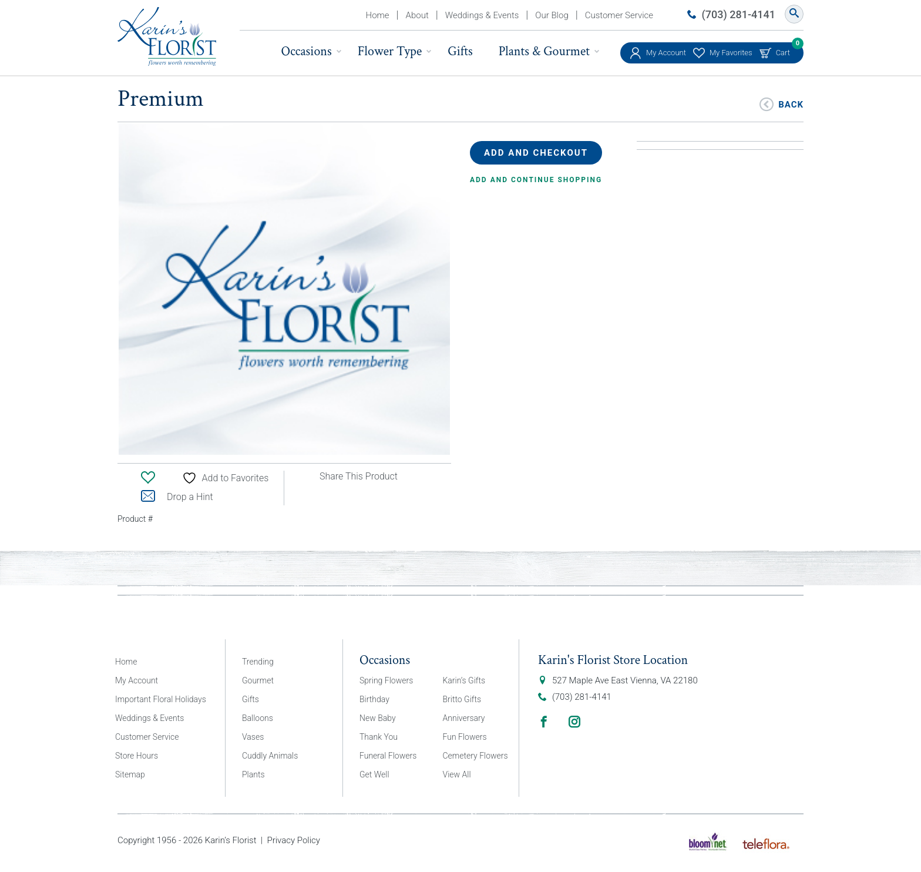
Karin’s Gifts (464, 680)
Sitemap (130, 774)
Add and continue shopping (536, 180)
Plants (253, 774)
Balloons (257, 718)
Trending (258, 661)
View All (457, 774)
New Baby (377, 718)
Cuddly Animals (270, 755)
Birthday (374, 699)
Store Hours (136, 755)
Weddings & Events (482, 15)
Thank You (378, 737)
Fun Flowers (465, 737)
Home (377, 15)
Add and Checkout (536, 152)
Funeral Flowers (387, 755)
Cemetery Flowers (475, 755)
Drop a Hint (177, 496)
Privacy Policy (293, 840)
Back (791, 104)
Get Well (374, 774)
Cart (783, 49)
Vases (253, 737)
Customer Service (619, 15)
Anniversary (464, 718)
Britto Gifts (462, 699)
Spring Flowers (386, 680)
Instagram (574, 721)
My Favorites (731, 52)
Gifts (460, 51)
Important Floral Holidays (160, 699)
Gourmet (258, 680)
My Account (666, 52)
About (417, 15)
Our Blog (551, 15)
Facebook (544, 721)
